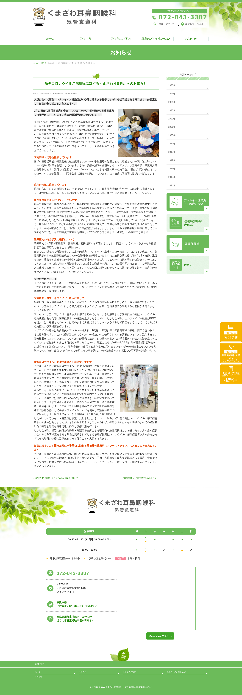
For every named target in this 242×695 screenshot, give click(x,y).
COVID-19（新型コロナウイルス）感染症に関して (55, 478)
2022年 (171, 118)
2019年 (171, 143)
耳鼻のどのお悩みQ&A (176, 672)
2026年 (171, 85)
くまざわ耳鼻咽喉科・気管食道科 (120, 687)
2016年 (171, 168)
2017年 (171, 160)
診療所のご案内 (129, 672)
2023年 (171, 110)
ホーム (37, 672)
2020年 (171, 135)
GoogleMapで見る (159, 636)
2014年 (171, 185)
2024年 (171, 102)
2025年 (171, 93)
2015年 (171, 177)
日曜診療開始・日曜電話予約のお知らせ (140, 478)
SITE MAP (39, 664)
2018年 (171, 152)
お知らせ (38, 676)
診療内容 (82, 672)
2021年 (171, 127)
